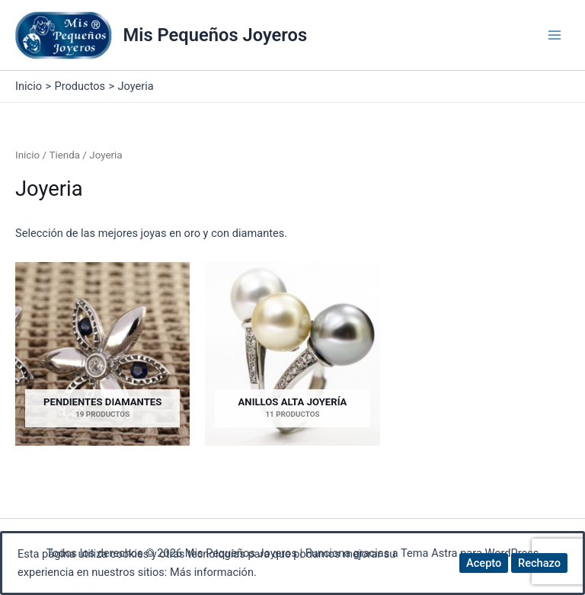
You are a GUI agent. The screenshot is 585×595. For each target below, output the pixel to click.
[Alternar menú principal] (554, 35)
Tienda (64, 155)
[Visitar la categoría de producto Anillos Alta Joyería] (292, 354)
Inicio (27, 155)
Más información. (213, 572)
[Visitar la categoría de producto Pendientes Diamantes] (102, 354)
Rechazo (539, 563)
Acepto (483, 563)
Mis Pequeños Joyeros (215, 35)
